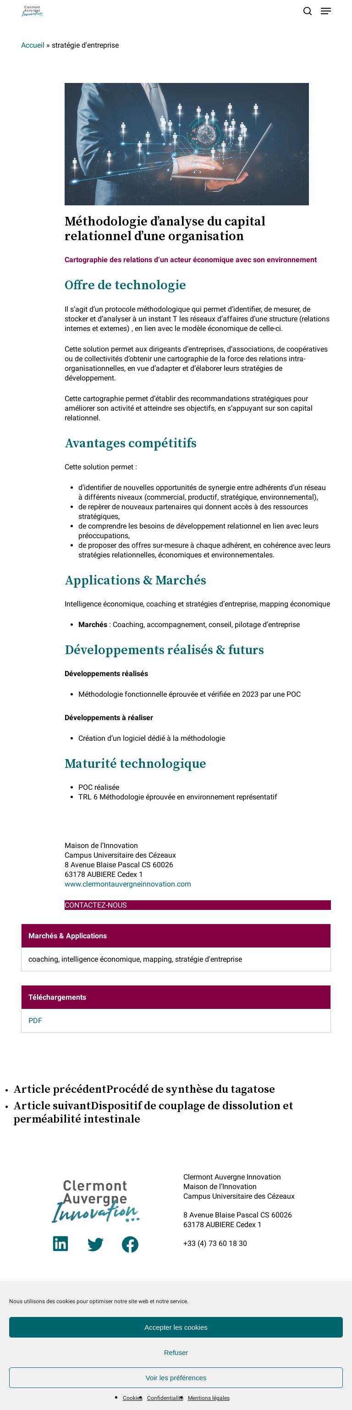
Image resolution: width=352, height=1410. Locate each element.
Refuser (176, 1352)
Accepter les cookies (176, 1327)
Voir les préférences (176, 1378)
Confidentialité (165, 1398)
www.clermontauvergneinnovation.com (128, 884)
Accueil (32, 45)
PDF (35, 1020)
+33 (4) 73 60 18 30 (215, 1243)
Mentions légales (209, 1398)
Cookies (133, 1398)
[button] (326, 11)
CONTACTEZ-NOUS (96, 905)
